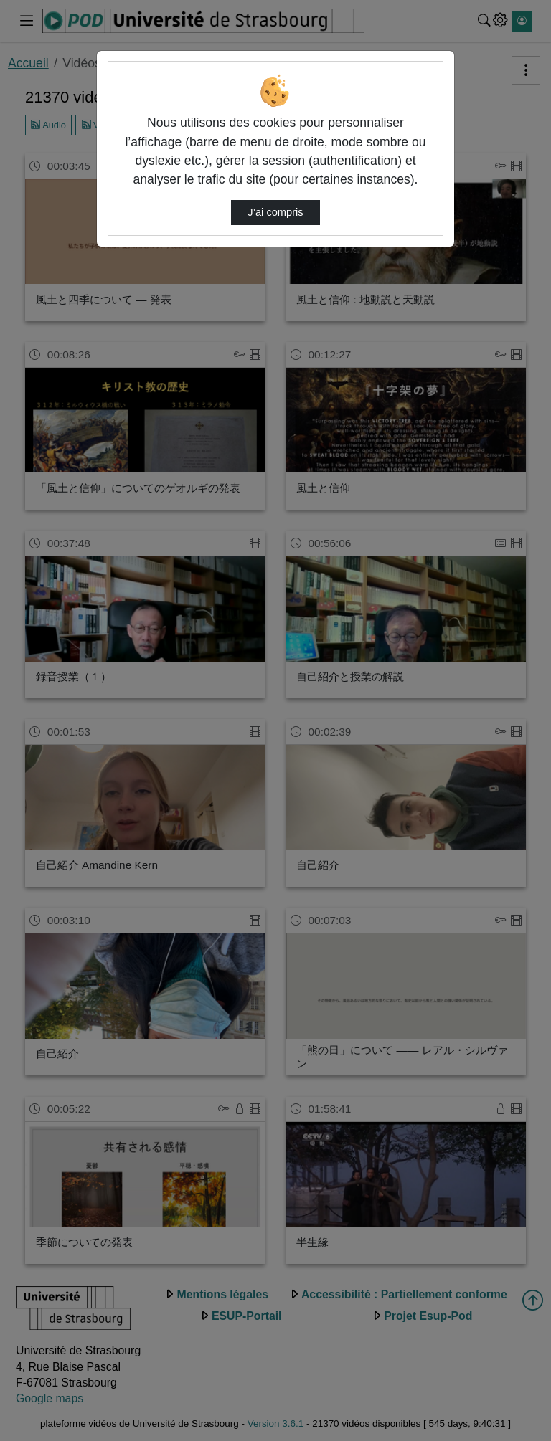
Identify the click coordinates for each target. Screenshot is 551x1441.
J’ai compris (275, 212)
